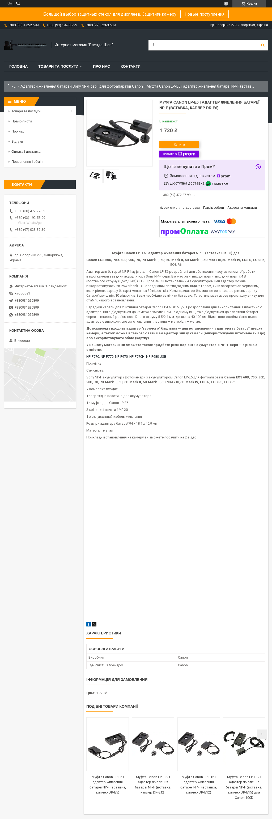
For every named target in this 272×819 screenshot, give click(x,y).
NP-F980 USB (156, 357)
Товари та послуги (58, 66)
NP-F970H (136, 357)
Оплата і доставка (25, 151)
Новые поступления (204, 14)
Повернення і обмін (26, 162)
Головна (18, 66)
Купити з (179, 154)
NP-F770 (107, 357)
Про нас (101, 66)
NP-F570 (92, 357)
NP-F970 (121, 357)
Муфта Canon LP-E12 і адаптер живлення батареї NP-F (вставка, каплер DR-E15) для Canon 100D (244, 787)
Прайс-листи (21, 121)
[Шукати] (262, 45)
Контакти (131, 66)
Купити (179, 144)
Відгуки (17, 141)
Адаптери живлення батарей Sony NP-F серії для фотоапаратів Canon (81, 86)
